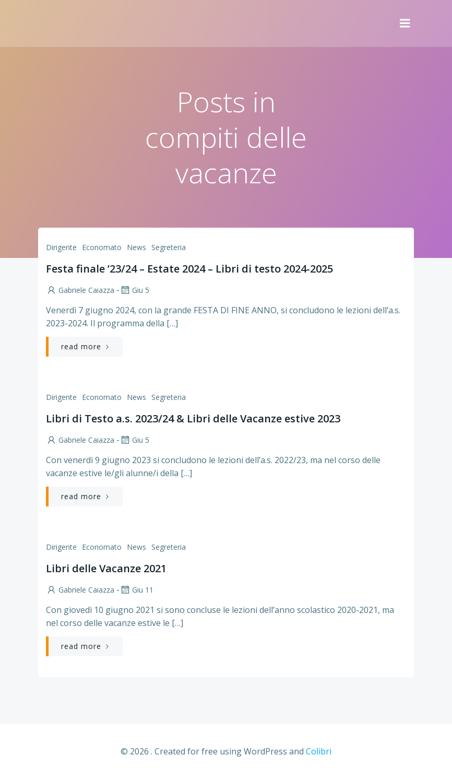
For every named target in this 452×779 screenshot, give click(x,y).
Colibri (318, 751)
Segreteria (168, 247)
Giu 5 (134, 290)
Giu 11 (136, 590)
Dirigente (61, 247)
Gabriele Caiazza (80, 290)
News (136, 247)
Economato (102, 247)
